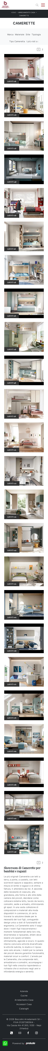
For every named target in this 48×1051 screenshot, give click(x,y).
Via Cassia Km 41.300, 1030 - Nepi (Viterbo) (24, 1027)
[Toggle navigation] (43, 5)
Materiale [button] (19, 34)
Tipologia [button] (36, 34)
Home (13, 12)
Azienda (24, 991)
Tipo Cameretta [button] (17, 41)
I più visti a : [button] (32, 41)
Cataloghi (24, 1008)
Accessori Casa (24, 1004)
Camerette (24, 15)
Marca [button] (10, 34)
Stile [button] (28, 34)
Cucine (24, 995)
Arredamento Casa (26, 12)
